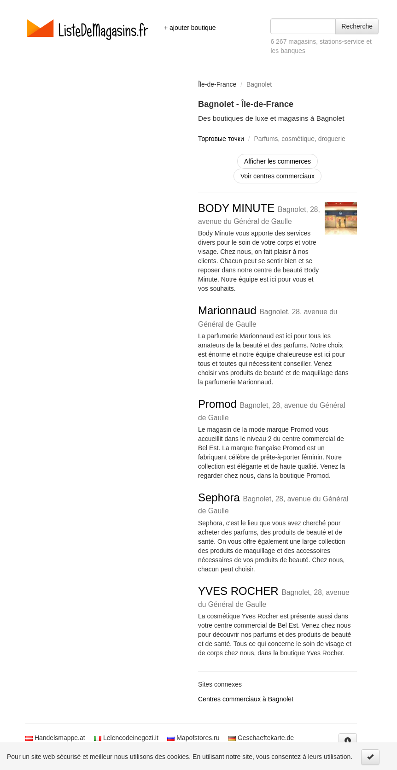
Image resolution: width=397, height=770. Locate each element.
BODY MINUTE (259, 213)
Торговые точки (221, 138)
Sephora (273, 503)
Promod (271, 409)
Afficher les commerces (277, 161)
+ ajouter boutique (190, 27)
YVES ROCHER (274, 596)
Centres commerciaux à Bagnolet (245, 699)
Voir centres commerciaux (277, 176)
